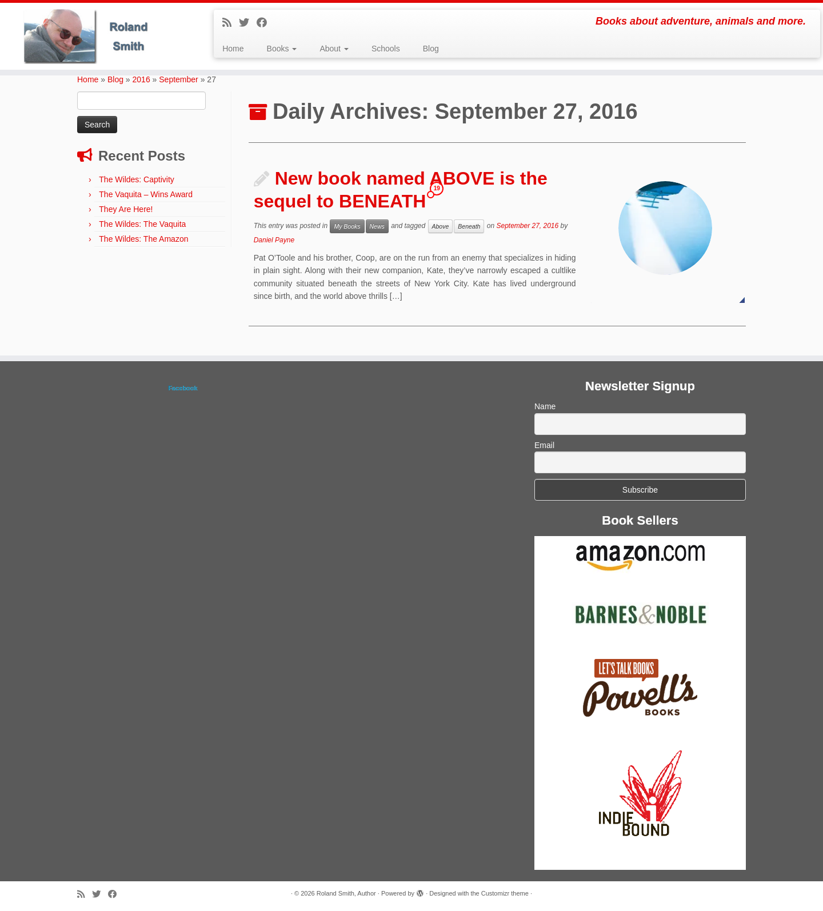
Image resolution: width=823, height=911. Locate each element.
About (333, 48)
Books (282, 48)
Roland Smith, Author (346, 893)
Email (544, 445)
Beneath (469, 226)
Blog (431, 48)
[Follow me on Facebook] (265, 23)
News (377, 226)
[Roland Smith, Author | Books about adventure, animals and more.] (95, 36)
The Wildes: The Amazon (143, 238)
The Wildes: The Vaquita (142, 224)
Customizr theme (505, 893)
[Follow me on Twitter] (248, 23)
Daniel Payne (274, 240)
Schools (385, 48)
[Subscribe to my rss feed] (230, 23)
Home (232, 48)
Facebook (182, 388)
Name (545, 406)
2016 (141, 79)
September (178, 79)
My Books (347, 226)
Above (440, 226)
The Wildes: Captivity (136, 179)
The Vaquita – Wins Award (146, 194)
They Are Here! (126, 209)
